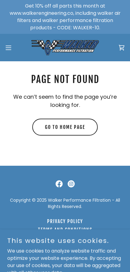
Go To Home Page (65, 127)
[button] (11, 48)
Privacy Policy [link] (65, 221)
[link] (65, 47)
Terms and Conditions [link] (65, 230)
